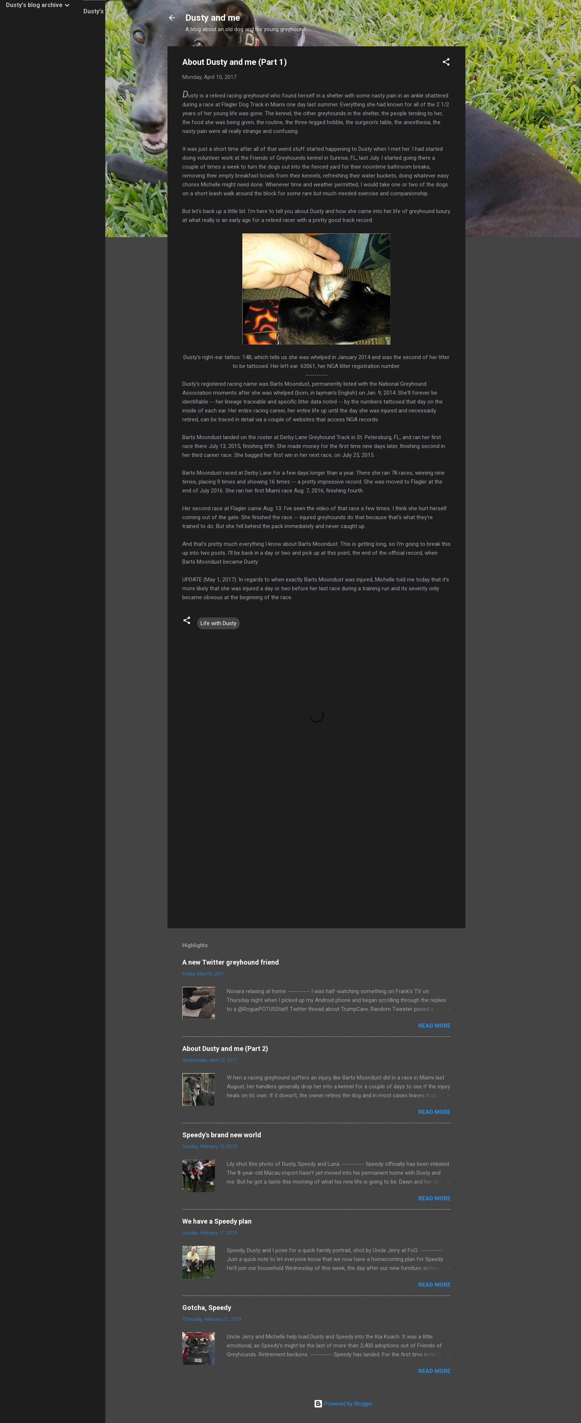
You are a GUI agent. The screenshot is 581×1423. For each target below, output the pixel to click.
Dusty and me (212, 18)
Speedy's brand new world (221, 1135)
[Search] (514, 20)
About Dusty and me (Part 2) (225, 1048)
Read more (434, 1025)
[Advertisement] (495, 157)
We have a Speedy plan (217, 1221)
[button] (446, 63)
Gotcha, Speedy (206, 1307)
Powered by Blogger (343, 1403)
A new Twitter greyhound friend (230, 962)
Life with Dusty (218, 623)
